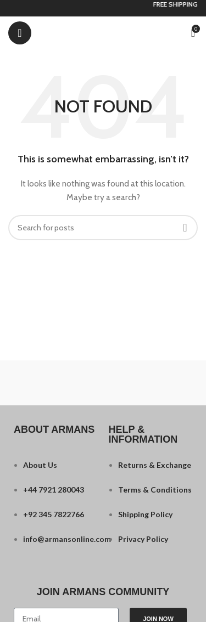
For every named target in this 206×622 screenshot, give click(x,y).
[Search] (103, 227)
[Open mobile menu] (20, 33)
